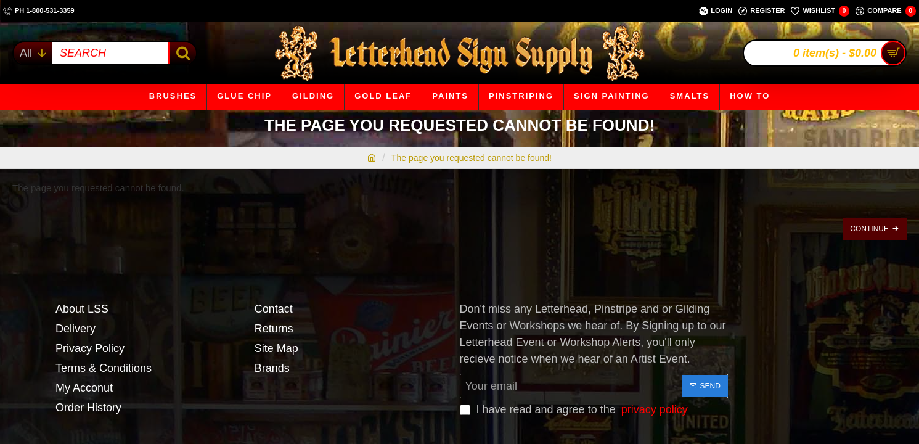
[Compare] (885, 11)
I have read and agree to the (575, 409)
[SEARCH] (182, 53)
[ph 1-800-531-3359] (39, 11)
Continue (869, 228)
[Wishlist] (820, 11)
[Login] (715, 11)
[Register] (761, 11)
